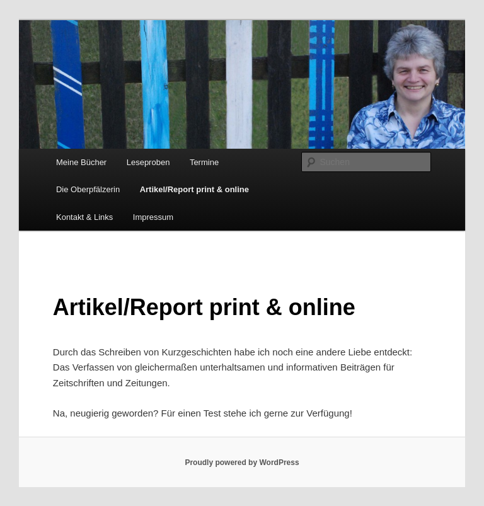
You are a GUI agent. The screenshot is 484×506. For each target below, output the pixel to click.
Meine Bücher (81, 162)
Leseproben (148, 162)
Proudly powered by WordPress (242, 462)
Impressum (153, 217)
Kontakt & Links (84, 217)
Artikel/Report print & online (194, 189)
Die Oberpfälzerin (88, 189)
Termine (204, 162)
